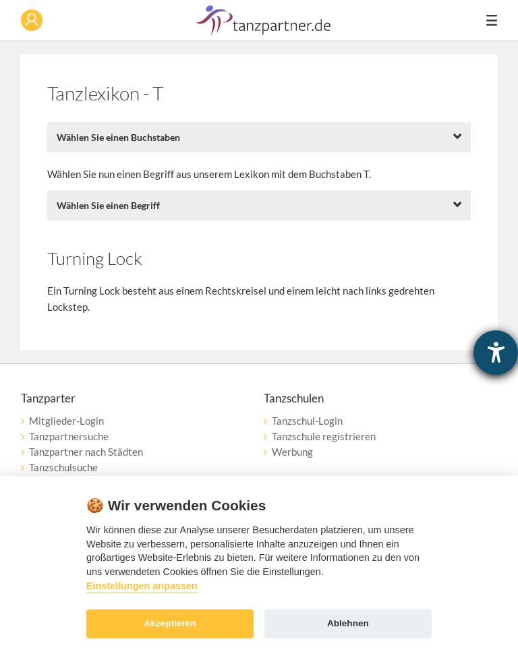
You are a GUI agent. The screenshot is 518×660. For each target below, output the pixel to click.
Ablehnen (348, 623)
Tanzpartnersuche (69, 436)
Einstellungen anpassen (142, 585)
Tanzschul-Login (307, 421)
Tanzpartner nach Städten (86, 452)
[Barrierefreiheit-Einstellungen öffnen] (495, 352)
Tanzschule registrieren (324, 436)
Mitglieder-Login (66, 421)
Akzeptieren (170, 623)
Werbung (292, 452)
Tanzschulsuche (63, 467)
